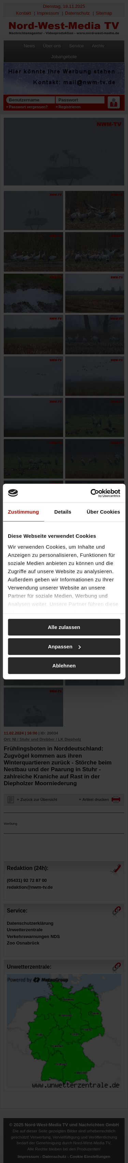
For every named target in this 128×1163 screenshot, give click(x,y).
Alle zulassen (64, 627)
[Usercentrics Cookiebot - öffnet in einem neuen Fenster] (91, 493)
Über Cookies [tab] (103, 512)
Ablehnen (63, 665)
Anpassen (64, 646)
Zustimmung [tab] (23, 512)
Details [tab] (62, 512)
